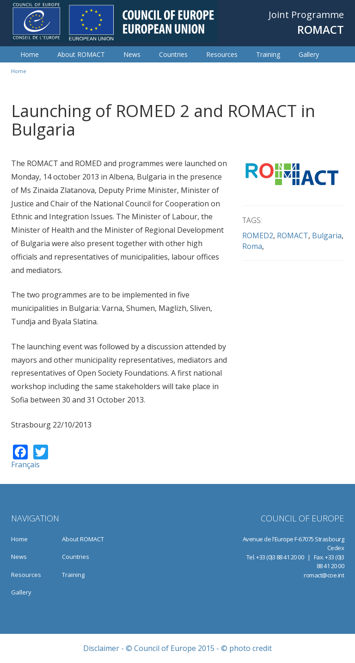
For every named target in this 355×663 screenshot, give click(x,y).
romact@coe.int (324, 575)
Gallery (309, 54)
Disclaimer (101, 648)
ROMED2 (257, 235)
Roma (252, 246)
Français (25, 464)
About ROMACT (81, 54)
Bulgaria (327, 235)
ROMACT (292, 235)
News (132, 54)
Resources (222, 54)
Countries (173, 54)
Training (268, 54)
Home (29, 54)
